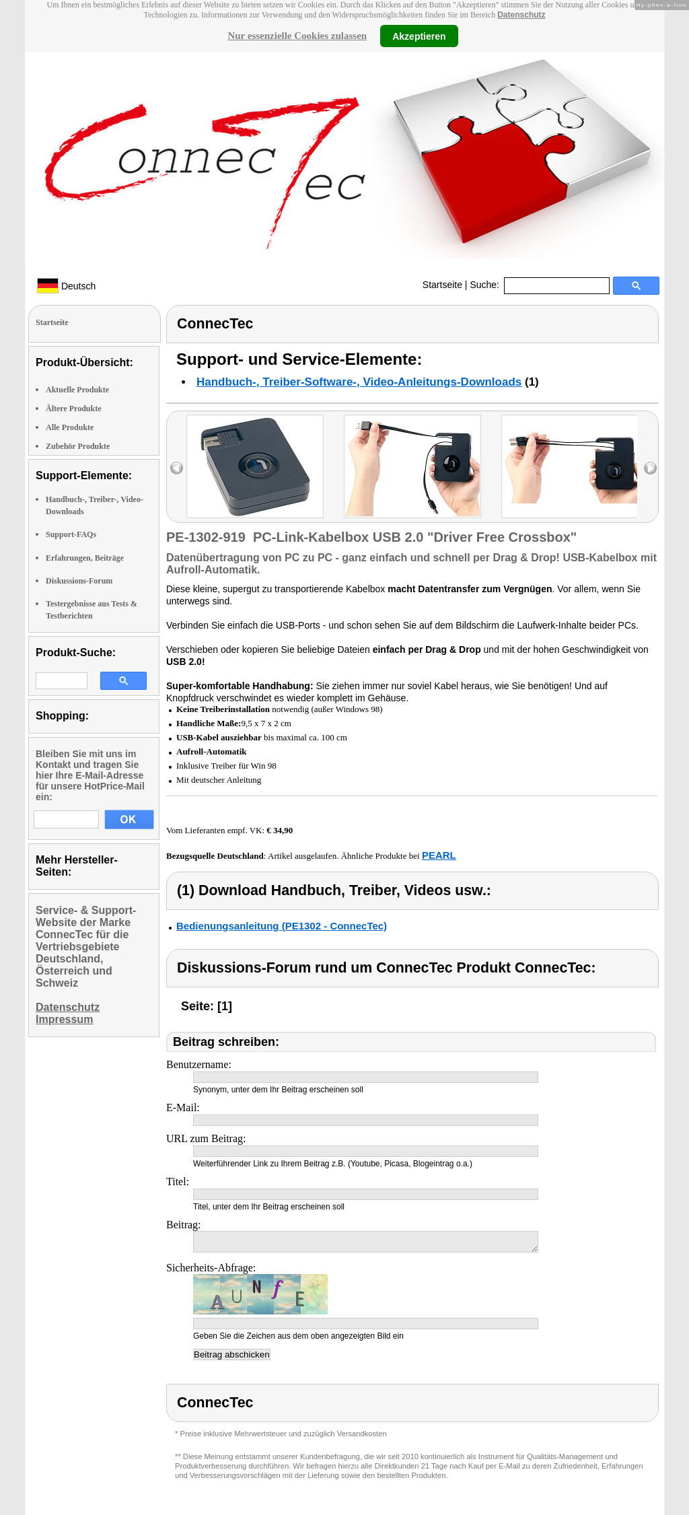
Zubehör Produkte (78, 446)
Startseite (442, 284)
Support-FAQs (71, 534)
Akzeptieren (418, 35)
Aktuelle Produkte (77, 389)
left (176, 468)
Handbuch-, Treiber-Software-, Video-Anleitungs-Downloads (358, 382)
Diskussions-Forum (79, 581)
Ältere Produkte (74, 408)
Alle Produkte (70, 427)
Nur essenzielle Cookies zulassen (297, 35)
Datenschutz (521, 15)
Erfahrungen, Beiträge (85, 558)
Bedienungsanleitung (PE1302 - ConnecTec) (281, 925)
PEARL (439, 855)
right (650, 468)
